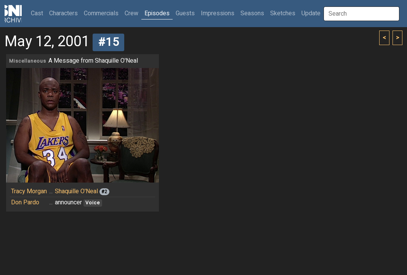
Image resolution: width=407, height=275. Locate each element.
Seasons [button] (252, 13)
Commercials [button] (101, 13)
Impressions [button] (217, 13)
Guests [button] (185, 13)
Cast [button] (38, 13)
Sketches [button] (282, 13)
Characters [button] (63, 13)
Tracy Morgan (29, 191)
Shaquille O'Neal (76, 191)
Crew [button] (131, 13)
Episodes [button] (157, 13)
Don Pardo (25, 202)
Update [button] (310, 13)
